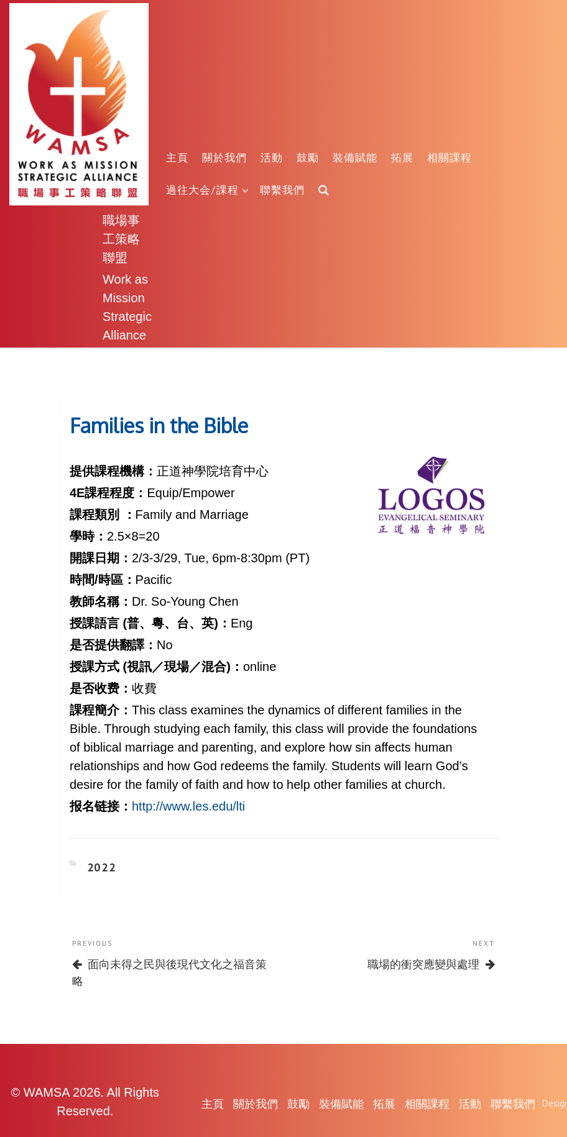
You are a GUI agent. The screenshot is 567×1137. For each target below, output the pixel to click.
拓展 (402, 157)
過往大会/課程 (207, 189)
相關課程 (449, 157)
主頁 (177, 157)
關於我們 (224, 157)
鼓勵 (308, 157)
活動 (271, 157)
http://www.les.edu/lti (188, 806)
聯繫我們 (282, 189)
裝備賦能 (355, 157)
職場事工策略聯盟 (121, 238)
